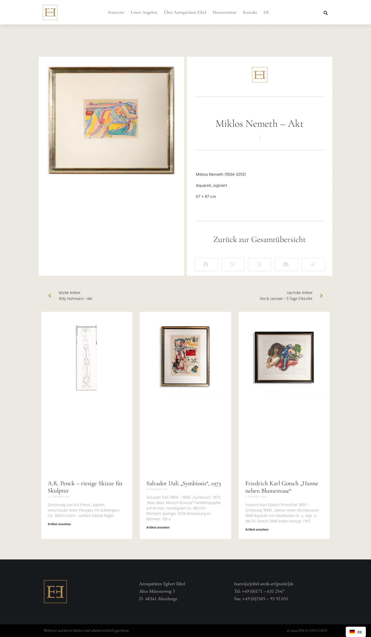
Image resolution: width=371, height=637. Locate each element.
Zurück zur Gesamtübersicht (259, 239)
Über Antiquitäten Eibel (185, 12)
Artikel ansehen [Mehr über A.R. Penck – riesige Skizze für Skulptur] (59, 524)
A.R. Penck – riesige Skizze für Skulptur (85, 487)
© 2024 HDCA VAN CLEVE (307, 630)
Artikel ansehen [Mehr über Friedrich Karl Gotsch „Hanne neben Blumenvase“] (256, 529)
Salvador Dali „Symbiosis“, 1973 (183, 483)
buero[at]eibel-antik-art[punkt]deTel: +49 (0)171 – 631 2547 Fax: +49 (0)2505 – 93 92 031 (263, 591)
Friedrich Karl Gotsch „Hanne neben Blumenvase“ (281, 487)
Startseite (116, 12)
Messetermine (225, 12)
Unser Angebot (144, 12)
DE (266, 12)
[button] (326, 13)
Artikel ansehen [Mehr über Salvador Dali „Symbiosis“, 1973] (158, 527)
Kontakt (250, 12)
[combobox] (356, 632)
